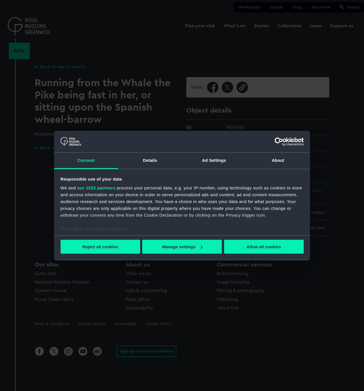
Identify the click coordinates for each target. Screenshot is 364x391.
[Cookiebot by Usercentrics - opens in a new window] (279, 141)
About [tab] (278, 160)
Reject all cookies (100, 246)
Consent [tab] (86, 160)
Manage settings (182, 246)
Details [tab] (150, 160)
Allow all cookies (264, 246)
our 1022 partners (96, 187)
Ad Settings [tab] (214, 160)
